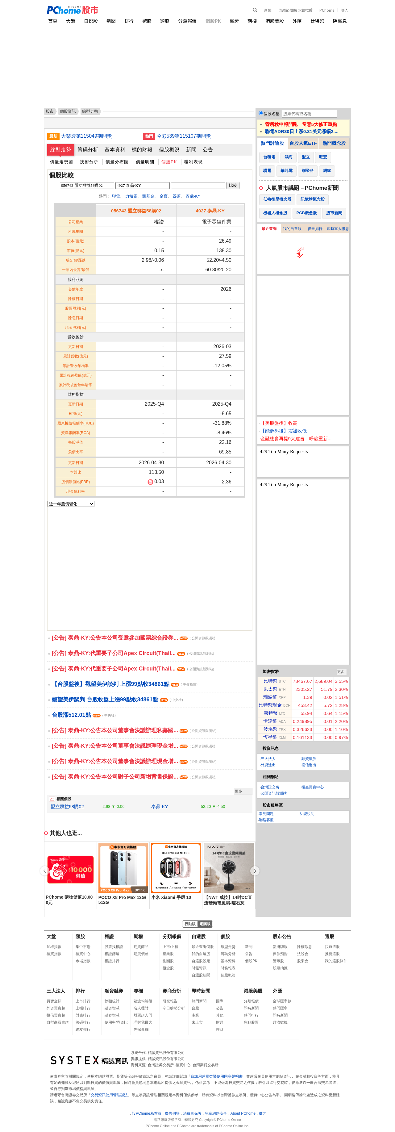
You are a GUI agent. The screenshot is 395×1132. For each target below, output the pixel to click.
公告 (208, 149)
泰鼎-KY (193, 196)
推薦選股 (332, 954)
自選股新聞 (201, 975)
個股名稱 (272, 113)
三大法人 (268, 759)
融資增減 (112, 1008)
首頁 (52, 21)
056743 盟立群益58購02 (136, 210)
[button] (255, 870)
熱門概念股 (334, 143)
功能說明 (307, 814)
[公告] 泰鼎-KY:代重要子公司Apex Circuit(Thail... (133, 653)
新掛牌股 (280, 947)
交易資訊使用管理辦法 (109, 1095)
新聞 (268, 10)
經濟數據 (280, 1022)
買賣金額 (54, 1001)
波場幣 (270, 729)
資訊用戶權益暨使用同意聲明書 (217, 1076)
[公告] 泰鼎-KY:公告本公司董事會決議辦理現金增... (134, 746)
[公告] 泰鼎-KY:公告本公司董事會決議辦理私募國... (134, 730)
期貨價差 (141, 954)
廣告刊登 (172, 1113)
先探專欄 (141, 1029)
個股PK (213, 21)
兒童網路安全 (216, 1113)
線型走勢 (60, 149)
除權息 (340, 21)
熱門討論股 (272, 143)
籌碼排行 (83, 1022)
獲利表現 (193, 161)
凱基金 (148, 196)
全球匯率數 (282, 1001)
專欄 (138, 990)
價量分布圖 (117, 161)
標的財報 (142, 149)
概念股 (168, 968)
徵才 (262, 1113)
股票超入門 (143, 1015)
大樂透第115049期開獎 (86, 136)
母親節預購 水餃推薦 (295, 10)
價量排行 (315, 229)
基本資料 (115, 149)
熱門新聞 (199, 1001)
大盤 (70, 21)
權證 (234, 21)
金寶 (164, 196)
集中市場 (83, 947)
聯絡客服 (266, 820)
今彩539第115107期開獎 (184, 136)
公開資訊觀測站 (274, 793)
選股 (147, 21)
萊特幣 (271, 713)
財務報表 (228, 968)
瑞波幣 (270, 697)
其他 (219, 1015)
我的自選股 (292, 229)
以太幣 (270, 688)
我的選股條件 (336, 961)
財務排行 (83, 1015)
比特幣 (317, 21)
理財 (219, 1029)
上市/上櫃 (170, 947)
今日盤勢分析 (174, 1008)
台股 (195, 1008)
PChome (326, 10)
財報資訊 (199, 968)
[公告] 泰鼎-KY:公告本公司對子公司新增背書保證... (134, 777)
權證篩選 (112, 954)
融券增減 (112, 1015)
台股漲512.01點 (84, 715)
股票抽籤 (280, 968)
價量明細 (145, 161)
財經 (219, 1022)
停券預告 (280, 954)
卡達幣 (270, 721)
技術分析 (89, 161)
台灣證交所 (270, 787)
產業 (195, 1015)
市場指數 (83, 961)
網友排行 (83, 1029)
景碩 (177, 196)
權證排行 (112, 961)
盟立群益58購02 (67, 806)
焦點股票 (251, 1022)
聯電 (116, 196)
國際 (219, 1001)
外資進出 (268, 765)
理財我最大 (143, 1022)
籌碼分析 (87, 149)
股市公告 (282, 936)
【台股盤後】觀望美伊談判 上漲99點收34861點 (125, 684)
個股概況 (169, 149)
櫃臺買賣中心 (312, 787)
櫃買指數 (54, 954)
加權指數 (54, 947)
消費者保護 (192, 1113)
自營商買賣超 (58, 1022)
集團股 (168, 961)
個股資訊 (68, 111)
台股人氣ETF (303, 143)
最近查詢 (269, 229)
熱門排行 (251, 1015)
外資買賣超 (56, 1008)
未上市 (197, 1022)
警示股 (278, 961)
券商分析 (172, 990)
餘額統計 (112, 1001)
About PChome (243, 1113)
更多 (238, 791)
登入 (344, 10)
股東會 (302, 961)
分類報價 (187, 21)
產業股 (168, 954)
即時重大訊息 (338, 229)
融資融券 (308, 759)
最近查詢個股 (203, 947)
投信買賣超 (56, 1015)
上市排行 (83, 1001)
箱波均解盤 (143, 1001)
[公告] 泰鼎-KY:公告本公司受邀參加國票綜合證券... (134, 638)
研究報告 (170, 1001)
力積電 (131, 196)
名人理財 (141, 1008)
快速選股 (332, 947)
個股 (225, 936)
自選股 (91, 21)
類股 (164, 21)
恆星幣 (270, 737)
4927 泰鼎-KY (210, 210)
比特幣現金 (270, 705)
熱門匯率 (280, 1008)
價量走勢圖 (61, 161)
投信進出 (308, 765)
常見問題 (266, 814)
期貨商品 (141, 947)
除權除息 (304, 947)
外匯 (297, 21)
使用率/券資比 (116, 1022)
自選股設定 (201, 961)
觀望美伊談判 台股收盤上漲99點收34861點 (117, 699)
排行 (129, 21)
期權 (252, 21)
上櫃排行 (83, 1008)
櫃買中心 (83, 954)
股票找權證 (114, 947)
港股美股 (274, 21)
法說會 (302, 954)
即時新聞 (201, 990)
